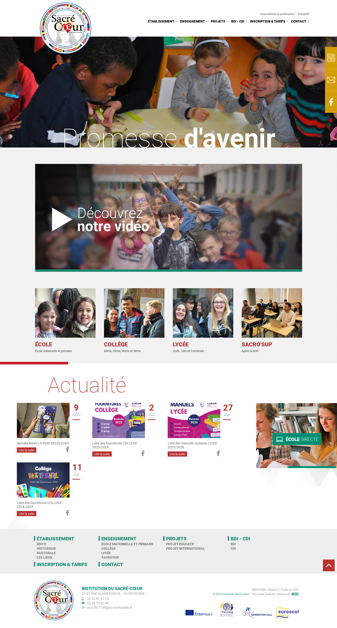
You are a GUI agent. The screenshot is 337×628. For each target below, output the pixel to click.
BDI (233, 544)
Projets (218, 21)
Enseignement (192, 21)
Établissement (161, 21)
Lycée (106, 553)
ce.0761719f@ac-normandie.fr (109, 607)
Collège (108, 548)
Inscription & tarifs (267, 21)
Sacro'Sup (110, 557)
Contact (298, 21)
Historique (46, 548)
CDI (233, 548)
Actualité (303, 14)
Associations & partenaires (277, 14)
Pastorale (46, 553)
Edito (41, 544)
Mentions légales (265, 589)
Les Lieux (44, 557)
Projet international (185, 548)
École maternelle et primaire (127, 544)
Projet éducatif (180, 544)
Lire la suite (26, 450)
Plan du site (290, 589)
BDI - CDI (237, 21)
